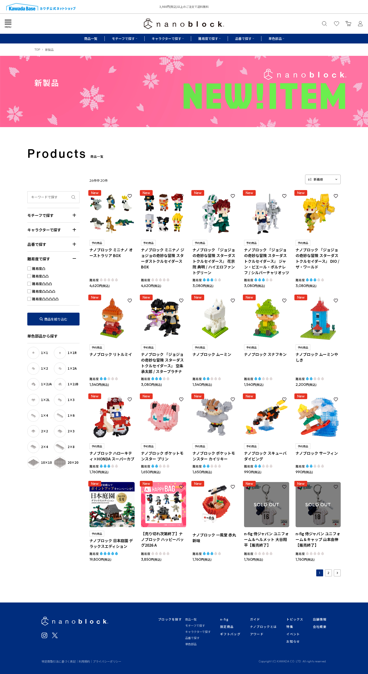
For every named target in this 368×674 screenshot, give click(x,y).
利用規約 (84, 661)
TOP (37, 49)
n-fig (224, 619)
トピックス (294, 619)
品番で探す (192, 638)
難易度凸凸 (40, 276)
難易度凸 (38, 268)
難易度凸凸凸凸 (43, 291)
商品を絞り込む (55, 319)
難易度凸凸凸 (42, 283)
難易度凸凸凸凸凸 (45, 298)
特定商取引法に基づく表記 (59, 661)
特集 (289, 626)
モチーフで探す (195, 625)
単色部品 (191, 644)
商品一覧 (90, 38)
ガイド (255, 619)
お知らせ (293, 641)
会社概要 (319, 626)
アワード (257, 634)
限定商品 (227, 626)
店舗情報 (319, 619)
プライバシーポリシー (107, 661)
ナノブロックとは (263, 626)
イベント (293, 634)
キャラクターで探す (198, 632)
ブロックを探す (170, 619)
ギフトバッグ (230, 634)
